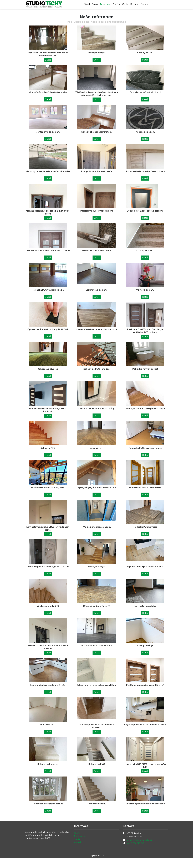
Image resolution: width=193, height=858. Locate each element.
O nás (95, 4)
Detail (48, 60)
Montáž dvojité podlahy (47, 132)
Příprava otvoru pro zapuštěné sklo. (145, 566)
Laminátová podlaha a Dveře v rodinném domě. (47, 528)
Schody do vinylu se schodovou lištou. (96, 685)
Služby (116, 4)
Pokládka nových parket (145, 369)
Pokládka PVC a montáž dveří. (96, 645)
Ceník (125, 4)
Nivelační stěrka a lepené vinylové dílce (96, 329)
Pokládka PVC (47, 724)
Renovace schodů (96, 804)
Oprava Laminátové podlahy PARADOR (47, 329)
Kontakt (134, 4)
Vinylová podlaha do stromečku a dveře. (145, 724)
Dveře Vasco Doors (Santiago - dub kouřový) (47, 410)
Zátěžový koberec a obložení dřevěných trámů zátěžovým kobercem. (96, 93)
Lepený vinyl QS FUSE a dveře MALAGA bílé (145, 765)
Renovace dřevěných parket (48, 804)
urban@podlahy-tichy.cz (139, 840)
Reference (105, 4)
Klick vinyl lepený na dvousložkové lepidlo (48, 171)
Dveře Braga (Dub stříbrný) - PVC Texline (48, 566)
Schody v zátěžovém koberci (145, 92)
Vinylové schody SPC (48, 606)
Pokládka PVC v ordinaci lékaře (145, 448)
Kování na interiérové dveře (96, 250)
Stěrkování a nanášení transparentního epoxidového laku (48, 54)
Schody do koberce (47, 764)
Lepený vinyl (96, 448)
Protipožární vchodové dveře (96, 171)
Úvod (87, 4)
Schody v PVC (47, 448)
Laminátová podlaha (145, 606)
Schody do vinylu (96, 53)
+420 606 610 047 (136, 843)
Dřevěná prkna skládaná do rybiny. (96, 408)
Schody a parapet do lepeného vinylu (145, 408)
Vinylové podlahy (145, 290)
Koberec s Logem (145, 132)
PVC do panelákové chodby (96, 527)
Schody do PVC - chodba (96, 369)
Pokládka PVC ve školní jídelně (48, 290)
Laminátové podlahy (96, 290)
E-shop (144, 4)
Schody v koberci (145, 250)
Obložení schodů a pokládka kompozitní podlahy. (48, 647)
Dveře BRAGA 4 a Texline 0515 (145, 487)
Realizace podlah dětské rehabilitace (145, 804)
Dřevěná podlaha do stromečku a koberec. (96, 726)
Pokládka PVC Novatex (145, 527)
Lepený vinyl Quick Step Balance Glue (96, 487)
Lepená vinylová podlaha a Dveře (47, 685)
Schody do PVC (145, 53)
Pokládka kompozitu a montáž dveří (145, 685)
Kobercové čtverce (48, 369)
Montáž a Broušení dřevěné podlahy (48, 92)
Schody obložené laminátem (96, 132)
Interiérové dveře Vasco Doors (96, 211)
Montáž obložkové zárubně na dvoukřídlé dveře (48, 212)
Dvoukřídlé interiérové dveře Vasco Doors (48, 250)
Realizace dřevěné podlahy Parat (48, 487)
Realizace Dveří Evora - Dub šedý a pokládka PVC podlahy (145, 331)
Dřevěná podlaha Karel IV (96, 606)
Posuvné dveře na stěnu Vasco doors (145, 171)
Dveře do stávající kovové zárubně (145, 211)
